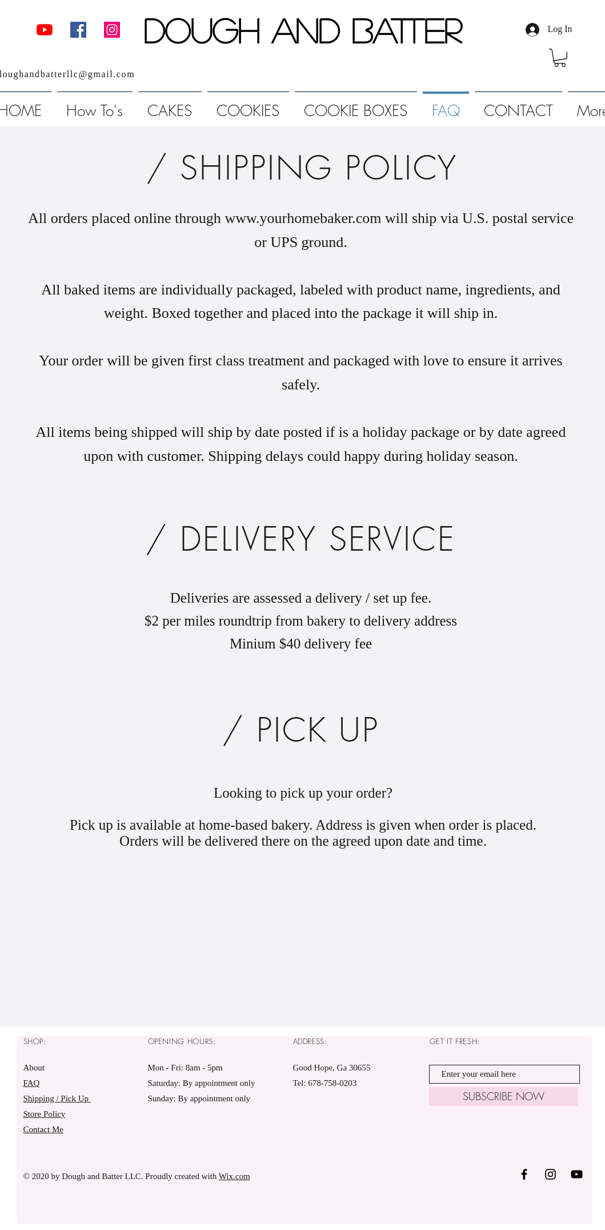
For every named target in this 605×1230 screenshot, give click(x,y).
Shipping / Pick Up (57, 1098)
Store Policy (44, 1113)
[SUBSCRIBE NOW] (503, 1096)
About (34, 1067)
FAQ (31, 1083)
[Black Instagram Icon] (550, 1174)
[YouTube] (45, 30)
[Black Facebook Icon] (524, 1174)
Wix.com (234, 1176)
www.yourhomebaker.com (303, 218)
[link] (560, 58)
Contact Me (43, 1129)
